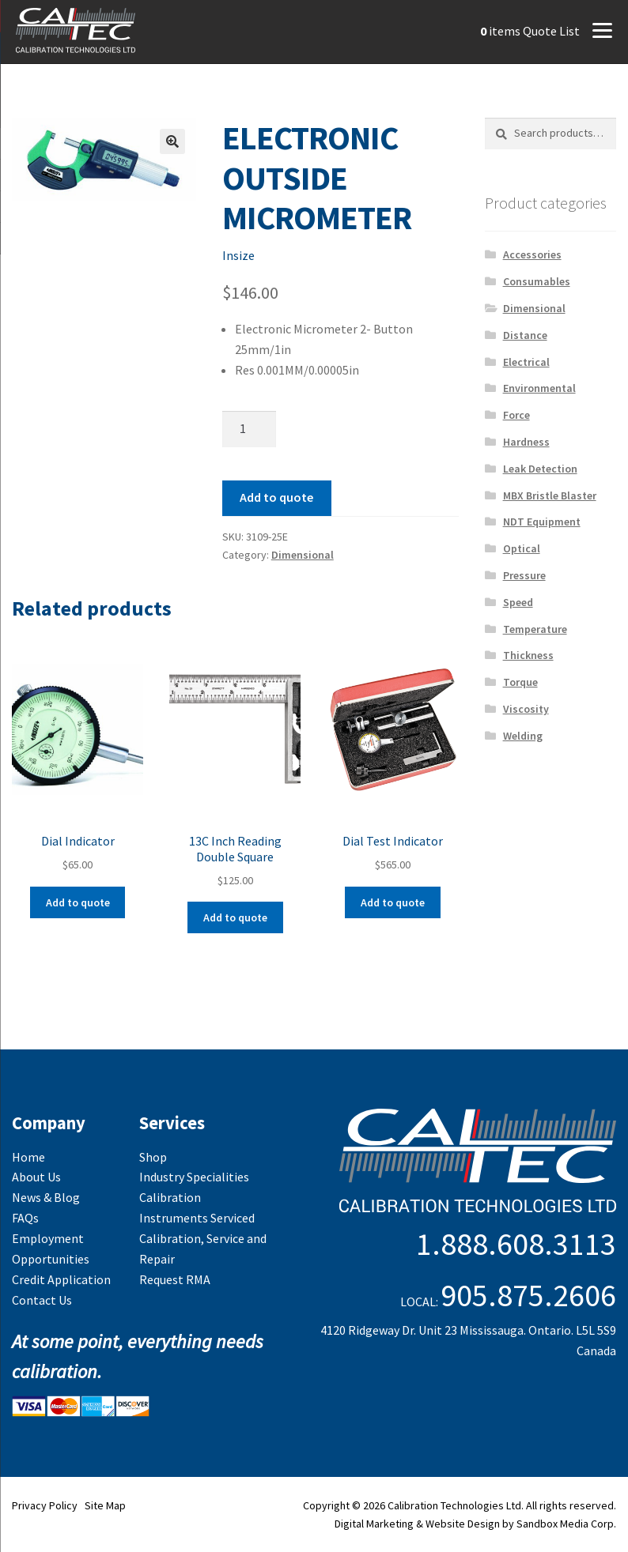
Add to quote (276, 497)
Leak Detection (540, 468)
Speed (518, 602)
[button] (172, 141)
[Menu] (602, 29)
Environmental (539, 388)
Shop (153, 1157)
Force (516, 415)
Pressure (524, 575)
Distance (525, 335)
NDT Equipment (542, 521)
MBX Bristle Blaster (549, 495)
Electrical (526, 362)
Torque (520, 682)
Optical (521, 548)
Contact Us (42, 1300)
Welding (523, 736)
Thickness (528, 655)
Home (28, 1157)
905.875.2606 (528, 1295)
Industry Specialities (194, 1177)
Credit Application (61, 1279)
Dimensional (302, 555)
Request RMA (174, 1279)
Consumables (536, 281)
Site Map (105, 1505)
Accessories (532, 254)
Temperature (535, 629)
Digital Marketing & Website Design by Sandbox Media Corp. (475, 1523)
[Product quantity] (249, 429)
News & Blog (46, 1197)
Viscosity (526, 709)
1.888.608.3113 (516, 1244)
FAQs (25, 1218)
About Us (36, 1177)
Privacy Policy (45, 1505)
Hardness (526, 442)
